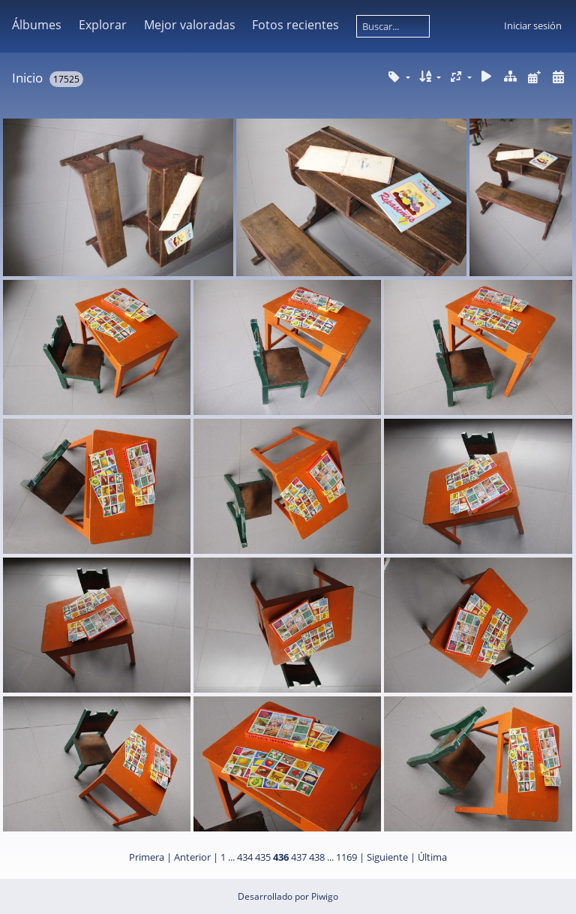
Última (432, 857)
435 (263, 857)
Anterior (192, 857)
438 (317, 857)
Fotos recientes (295, 25)
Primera (146, 857)
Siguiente (387, 857)
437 (299, 857)
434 (245, 857)
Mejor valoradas (190, 25)
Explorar (103, 25)
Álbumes (37, 25)
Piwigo (324, 896)
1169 (346, 857)
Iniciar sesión (533, 25)
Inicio (27, 77)
